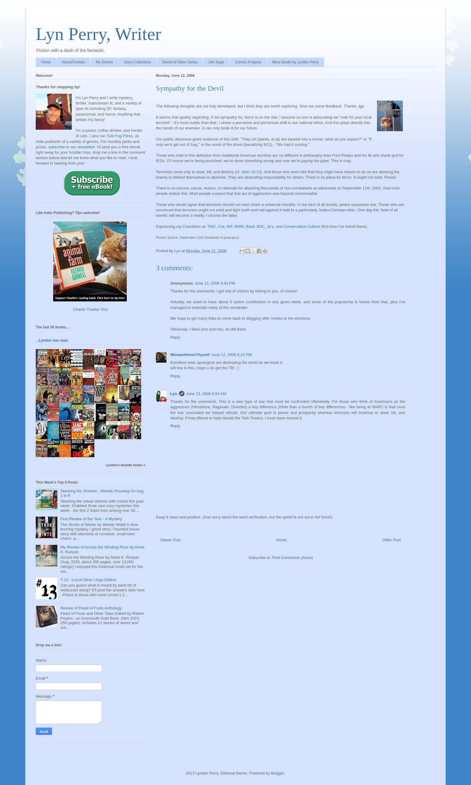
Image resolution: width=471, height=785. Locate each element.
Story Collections (137, 62)
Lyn (173, 393)
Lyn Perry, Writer (98, 34)
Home (46, 62)
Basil (250, 226)
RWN (239, 226)
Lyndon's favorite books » (125, 465)
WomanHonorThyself (190, 354)
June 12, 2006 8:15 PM (231, 354)
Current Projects (248, 62)
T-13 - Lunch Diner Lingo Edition (88, 580)
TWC (211, 226)
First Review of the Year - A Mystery (91, 519)
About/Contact (73, 62)
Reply (175, 337)
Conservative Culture (302, 226)
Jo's (270, 226)
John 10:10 (251, 172)
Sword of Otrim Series (179, 62)
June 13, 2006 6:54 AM (206, 393)
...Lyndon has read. (52, 340)
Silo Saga (216, 62)
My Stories (104, 62)
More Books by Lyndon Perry (295, 62)
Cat (221, 226)
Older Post (391, 540)
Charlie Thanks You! (90, 309)
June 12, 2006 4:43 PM (215, 283)
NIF (229, 226)
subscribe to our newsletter (71, 147)
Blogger (277, 773)
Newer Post (170, 540)
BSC (261, 226)
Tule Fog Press (119, 136)
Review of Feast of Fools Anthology (91, 608)
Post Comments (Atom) (292, 557)
